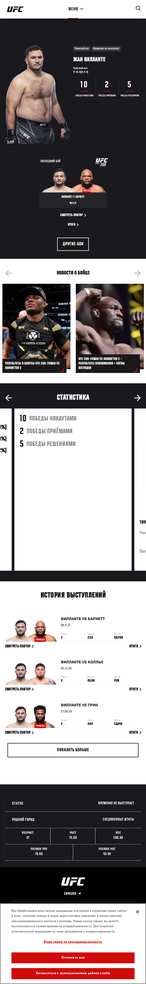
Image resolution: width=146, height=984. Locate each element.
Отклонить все (73, 958)
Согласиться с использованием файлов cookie (73, 973)
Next (137, 273)
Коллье (95, 663)
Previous (8, 273)
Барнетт (96, 620)
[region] (73, 943)
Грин (93, 706)
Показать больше (73, 750)
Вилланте (71, 620)
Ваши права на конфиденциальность (73, 942)
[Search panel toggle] (138, 8)
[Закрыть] (137, 912)
